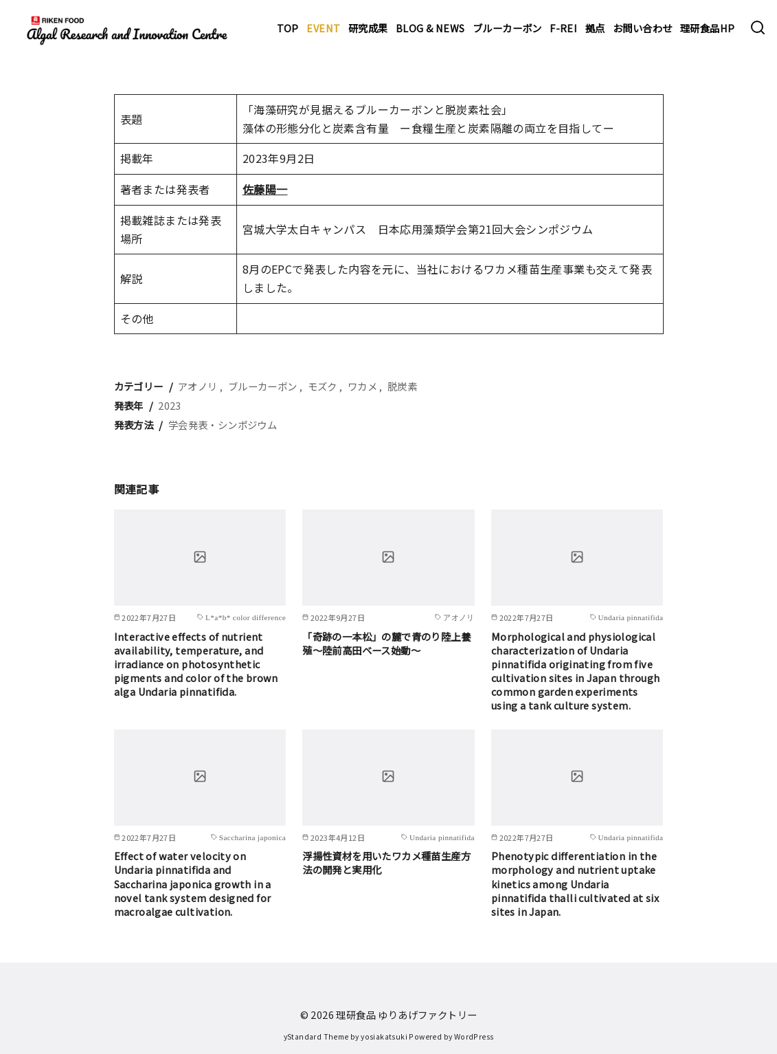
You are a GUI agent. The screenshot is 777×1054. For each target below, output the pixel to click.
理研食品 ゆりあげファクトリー (406, 1014)
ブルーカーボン (507, 28)
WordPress (474, 1036)
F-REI (563, 28)
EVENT (323, 28)
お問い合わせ (642, 28)
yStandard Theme (316, 1036)
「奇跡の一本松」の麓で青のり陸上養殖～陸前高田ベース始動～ (386, 643)
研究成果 (368, 28)
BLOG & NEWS (430, 28)
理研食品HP (707, 28)
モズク (322, 386)
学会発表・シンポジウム (222, 424)
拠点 (595, 28)
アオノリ (198, 386)
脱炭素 (402, 386)
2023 (169, 405)
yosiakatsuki (384, 1036)
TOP (288, 28)
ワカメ (362, 386)
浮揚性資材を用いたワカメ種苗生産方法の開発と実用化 (386, 862)
